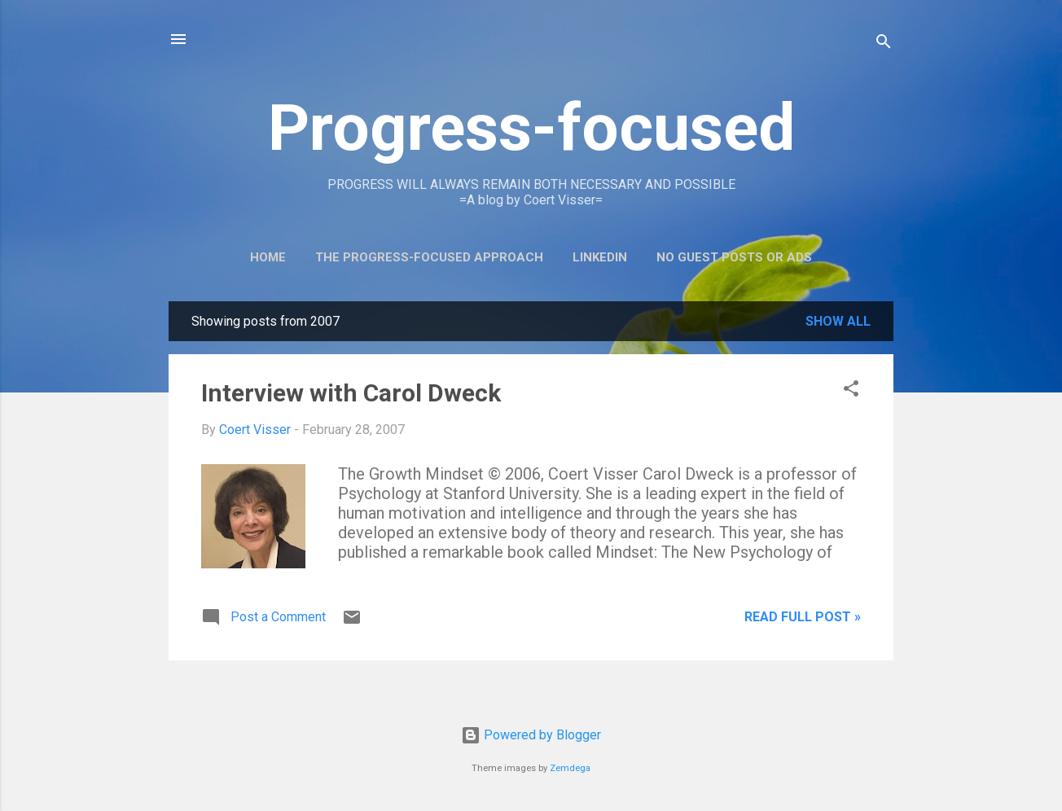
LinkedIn (600, 257)
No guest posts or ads (734, 257)
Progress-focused (531, 128)
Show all (838, 321)
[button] (851, 391)
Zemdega (570, 768)
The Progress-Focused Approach (429, 257)
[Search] (883, 44)
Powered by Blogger (531, 735)
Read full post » (802, 617)
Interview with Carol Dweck (351, 393)
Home (268, 257)
